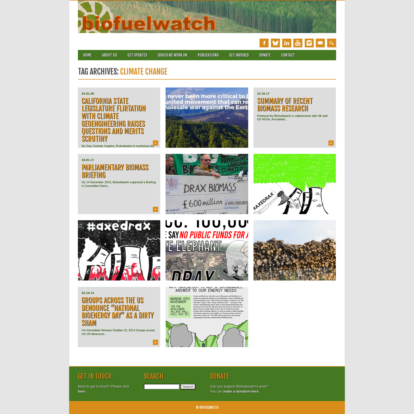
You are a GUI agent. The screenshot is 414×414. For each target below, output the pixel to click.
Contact (288, 55)
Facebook (264, 43)
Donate (265, 55)
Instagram (309, 43)
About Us (109, 55)
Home (87, 55)
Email (320, 43)
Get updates (137, 55)
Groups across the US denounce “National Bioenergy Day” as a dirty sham (118, 311)
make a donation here (241, 391)
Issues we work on (172, 55)
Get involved (239, 55)
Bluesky (275, 43)
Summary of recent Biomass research (285, 105)
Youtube (297, 43)
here (81, 391)
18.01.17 (88, 160)
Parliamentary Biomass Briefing (115, 171)
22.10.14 (88, 293)
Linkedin (286, 43)
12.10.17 (263, 93)
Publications (208, 55)
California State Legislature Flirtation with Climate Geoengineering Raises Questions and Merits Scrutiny (114, 120)
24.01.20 (88, 93)
